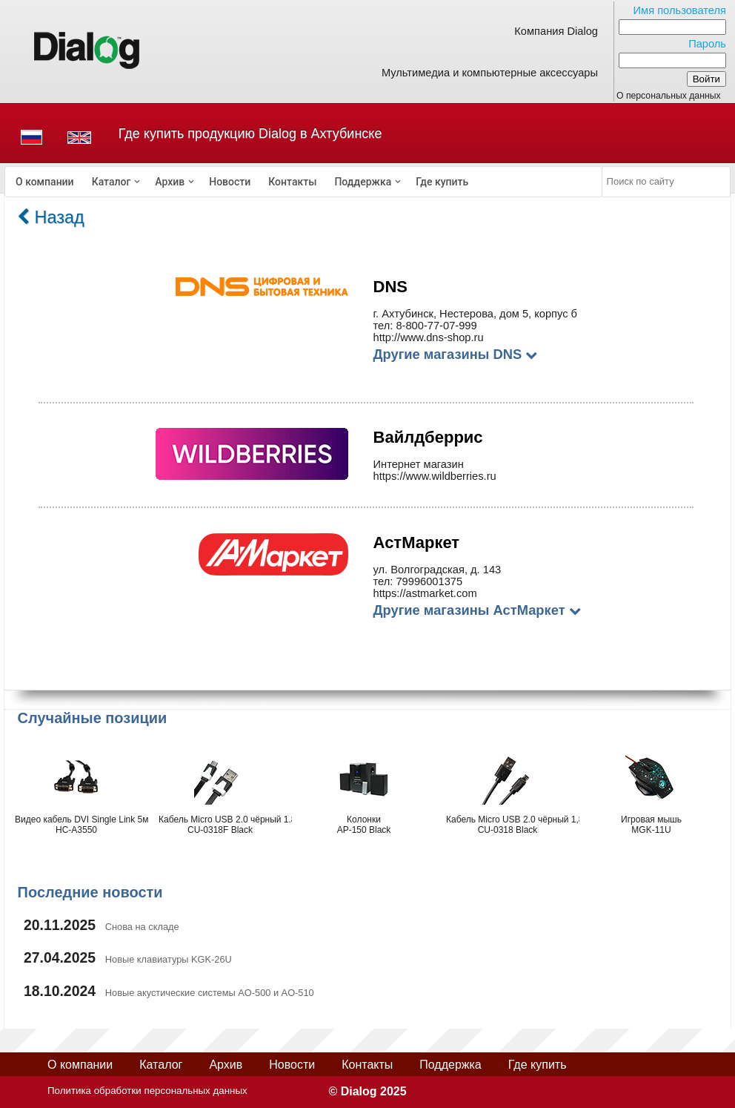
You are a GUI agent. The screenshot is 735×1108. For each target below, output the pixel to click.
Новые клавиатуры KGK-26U (168, 959)
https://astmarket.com (425, 593)
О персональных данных (668, 95)
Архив (169, 182)
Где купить (442, 182)
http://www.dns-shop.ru (428, 337)
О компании (45, 182)
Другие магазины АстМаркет (477, 610)
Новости (229, 182)
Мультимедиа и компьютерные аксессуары (490, 73)
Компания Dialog (556, 31)
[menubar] (303, 181)
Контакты (292, 182)
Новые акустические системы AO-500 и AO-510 (209, 992)
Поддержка (362, 182)
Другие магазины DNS (455, 354)
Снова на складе (142, 926)
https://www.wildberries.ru (434, 476)
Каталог (111, 182)
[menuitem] (45, 181)
